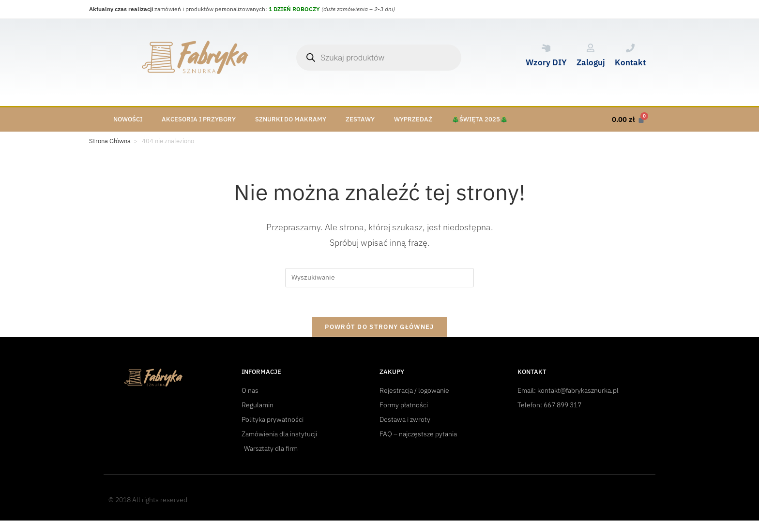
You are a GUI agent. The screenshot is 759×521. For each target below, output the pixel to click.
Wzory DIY (546, 62)
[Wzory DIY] (546, 48)
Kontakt (630, 62)
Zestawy (360, 119)
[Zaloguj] (590, 48)
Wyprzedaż (413, 119)
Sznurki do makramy (290, 119)
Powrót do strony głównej (379, 327)
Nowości (127, 119)
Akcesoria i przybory (199, 119)
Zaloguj (591, 62)
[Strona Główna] (110, 141)
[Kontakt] (630, 48)
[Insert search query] (379, 277)
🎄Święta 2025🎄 (480, 119)
